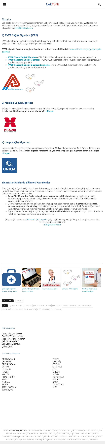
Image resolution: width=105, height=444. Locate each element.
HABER (5, 372)
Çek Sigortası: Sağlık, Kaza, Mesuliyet (89, 290)
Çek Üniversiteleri (10, 341)
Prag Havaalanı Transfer (13, 339)
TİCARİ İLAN (58, 384)
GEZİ (55, 369)
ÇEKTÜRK (6, 361)
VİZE (55, 387)
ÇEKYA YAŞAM (9, 364)
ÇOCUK (56, 364)
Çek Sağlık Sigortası (11, 344)
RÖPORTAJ (58, 377)
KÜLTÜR (6, 374)
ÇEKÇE (56, 359)
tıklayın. (50, 111)
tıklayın (6, 153)
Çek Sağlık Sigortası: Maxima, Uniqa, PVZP (9, 290)
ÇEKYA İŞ (57, 361)
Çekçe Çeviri (7, 346)
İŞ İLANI (56, 372)
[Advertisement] (52, 246)
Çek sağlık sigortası (42, 306)
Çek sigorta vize (85, 306)
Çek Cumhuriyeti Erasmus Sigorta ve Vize (31, 290)
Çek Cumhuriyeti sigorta (21, 306)
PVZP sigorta (43, 309)
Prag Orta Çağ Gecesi (12, 333)
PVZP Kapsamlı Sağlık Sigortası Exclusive (29, 65)
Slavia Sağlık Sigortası (49, 289)
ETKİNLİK (6, 369)
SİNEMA (6, 382)
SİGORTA (19, 301)
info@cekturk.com (24, 28)
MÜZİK (56, 374)
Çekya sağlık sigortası (12, 309)
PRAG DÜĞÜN (8, 377)
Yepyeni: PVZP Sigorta (70, 289)
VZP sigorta (56, 309)
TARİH (5, 384)
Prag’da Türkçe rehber (12, 336)
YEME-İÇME (7, 389)
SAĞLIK (5, 379)
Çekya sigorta (30, 309)
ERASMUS (57, 366)
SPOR (55, 382)
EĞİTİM (5, 366)
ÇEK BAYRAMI (8, 359)
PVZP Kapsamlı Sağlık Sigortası (24, 60)
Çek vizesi (30, 219)
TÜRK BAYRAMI (9, 387)
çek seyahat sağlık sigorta (64, 306)
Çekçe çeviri (41, 219)
